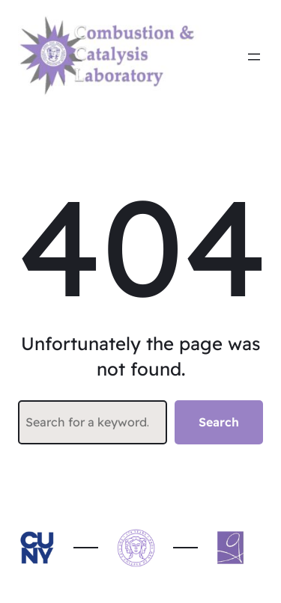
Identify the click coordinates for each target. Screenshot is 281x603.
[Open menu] (254, 57)
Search (219, 421)
